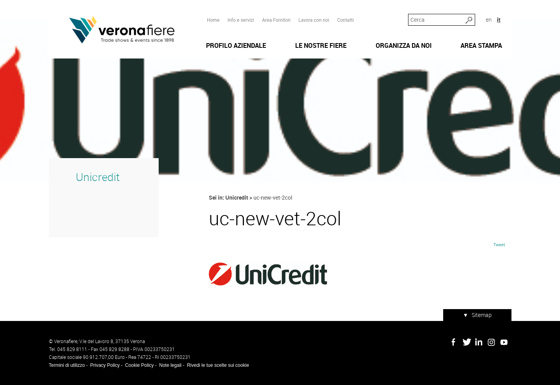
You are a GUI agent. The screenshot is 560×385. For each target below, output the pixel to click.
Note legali (170, 365)
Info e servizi (240, 20)
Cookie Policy (139, 365)
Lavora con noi (313, 20)
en (489, 19)
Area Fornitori (276, 20)
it (498, 19)
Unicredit (98, 177)
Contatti (345, 20)
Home (213, 20)
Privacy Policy (105, 365)
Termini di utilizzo (67, 365)
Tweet (499, 244)
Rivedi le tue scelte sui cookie (218, 365)
